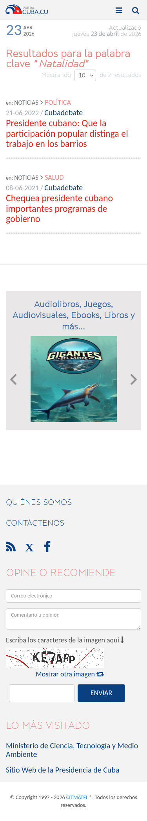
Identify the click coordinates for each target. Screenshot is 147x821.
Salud (54, 177)
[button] (13, 379)
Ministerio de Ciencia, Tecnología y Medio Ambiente (72, 750)
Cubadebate (63, 112)
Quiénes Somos (39, 502)
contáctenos (35, 523)
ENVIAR (101, 693)
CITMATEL (77, 797)
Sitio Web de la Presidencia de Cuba (62, 769)
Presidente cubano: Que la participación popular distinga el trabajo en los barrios (67, 133)
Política (58, 102)
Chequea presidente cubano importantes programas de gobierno (59, 208)
